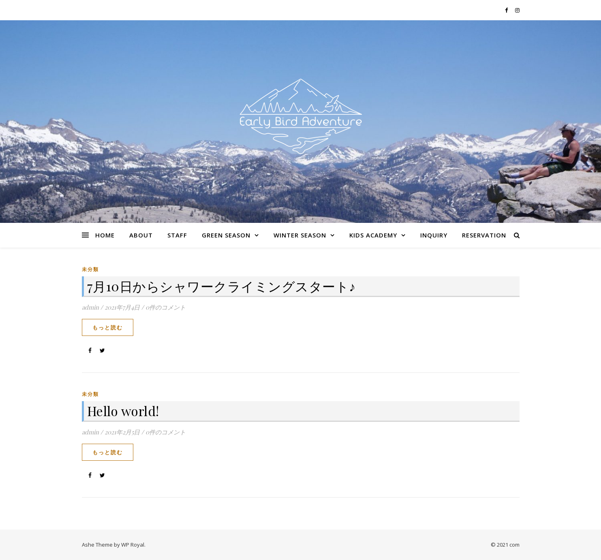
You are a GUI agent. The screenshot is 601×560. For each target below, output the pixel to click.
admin (90, 307)
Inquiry (433, 235)
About (141, 235)
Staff (177, 235)
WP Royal (132, 544)
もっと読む (107, 327)
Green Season (226, 235)
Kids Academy (373, 235)
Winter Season (300, 235)
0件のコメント (165, 307)
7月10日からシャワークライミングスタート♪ (221, 286)
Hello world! (123, 410)
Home (105, 235)
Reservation (484, 235)
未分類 (90, 269)
